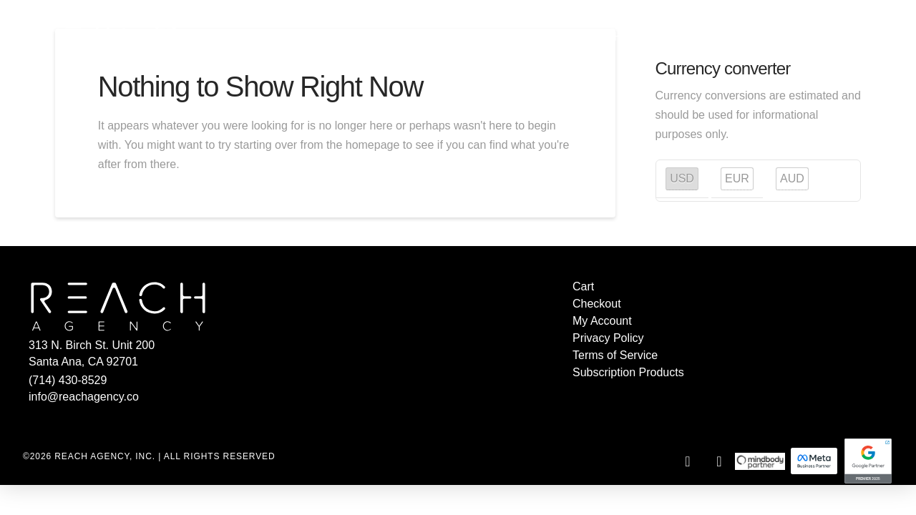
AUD (792, 178)
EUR (737, 178)
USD (682, 178)
